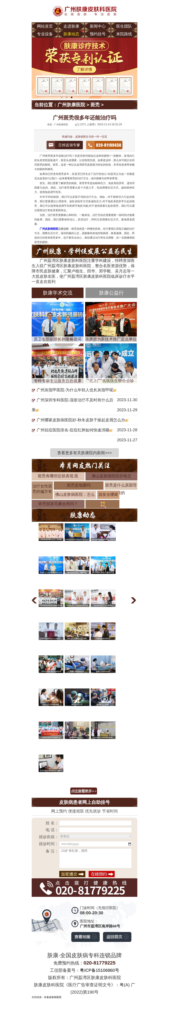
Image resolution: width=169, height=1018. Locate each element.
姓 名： (52, 823)
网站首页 (45, 26)
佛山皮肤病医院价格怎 (111, 476)
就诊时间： (49, 844)
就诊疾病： (49, 837)
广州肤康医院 (71, 104)
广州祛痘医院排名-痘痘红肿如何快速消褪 (73, 430)
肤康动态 (71, 34)
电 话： (52, 830)
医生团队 (124, 26)
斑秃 (95, 104)
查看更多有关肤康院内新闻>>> (84, 453)
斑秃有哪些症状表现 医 (58, 476)
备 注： (52, 851)
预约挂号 (98, 34)
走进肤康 (71, 26)
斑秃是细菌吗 (79, 485)
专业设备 (45, 34)
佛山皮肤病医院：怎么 (75, 494)
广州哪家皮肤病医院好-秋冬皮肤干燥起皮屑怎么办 (81, 420)
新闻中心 (98, 26)
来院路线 (124, 34)
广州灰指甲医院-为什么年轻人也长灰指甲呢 (75, 390)
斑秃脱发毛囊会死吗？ (58, 503)
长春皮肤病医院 (52, 997)
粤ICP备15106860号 (99, 970)
